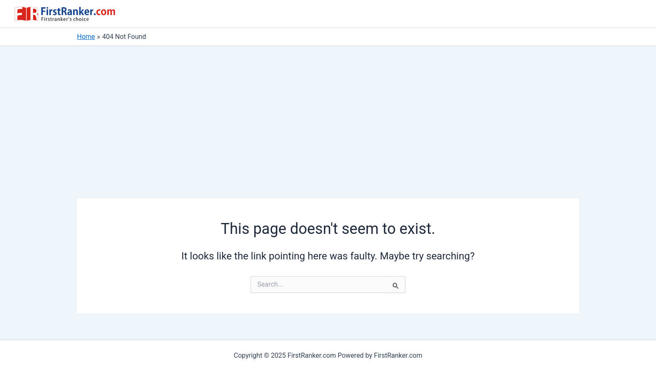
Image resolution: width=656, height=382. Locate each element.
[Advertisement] (328, 108)
